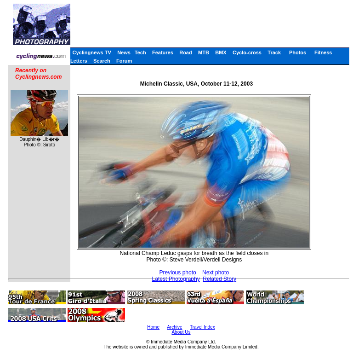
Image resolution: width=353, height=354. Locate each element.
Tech (140, 52)
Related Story (219, 279)
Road (185, 52)
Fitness (323, 52)
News (124, 52)
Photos (297, 52)
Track (274, 52)
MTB (203, 52)
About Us (180, 332)
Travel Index (202, 327)
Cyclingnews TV (91, 52)
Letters (78, 61)
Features (162, 52)
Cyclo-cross (247, 52)
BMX (220, 52)
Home (153, 327)
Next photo (215, 272)
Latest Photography (176, 279)
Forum (124, 61)
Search (101, 61)
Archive (174, 327)
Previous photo (177, 272)
